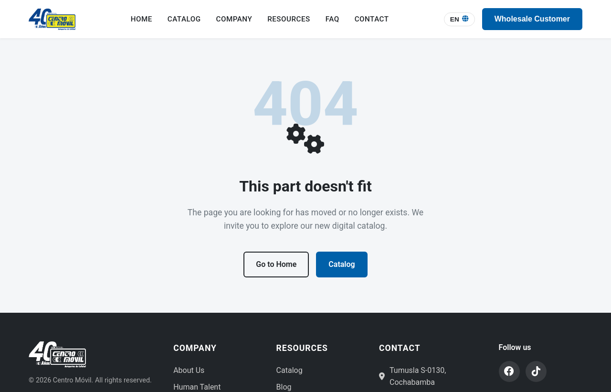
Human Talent (197, 387)
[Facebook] (509, 371)
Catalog (184, 19)
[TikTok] (536, 371)
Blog (284, 387)
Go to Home (276, 264)
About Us (188, 370)
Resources (288, 19)
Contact (372, 19)
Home (141, 19)
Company (234, 19)
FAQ (332, 19)
